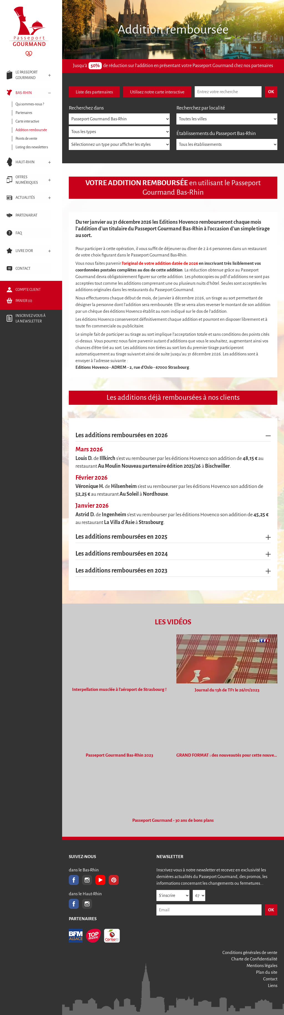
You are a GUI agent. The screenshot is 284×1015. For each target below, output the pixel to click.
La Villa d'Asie (119, 522)
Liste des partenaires (94, 92)
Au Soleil (130, 494)
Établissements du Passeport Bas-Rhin (216, 133)
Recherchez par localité (200, 108)
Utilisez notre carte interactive (157, 92)
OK (271, 909)
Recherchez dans (86, 108)
